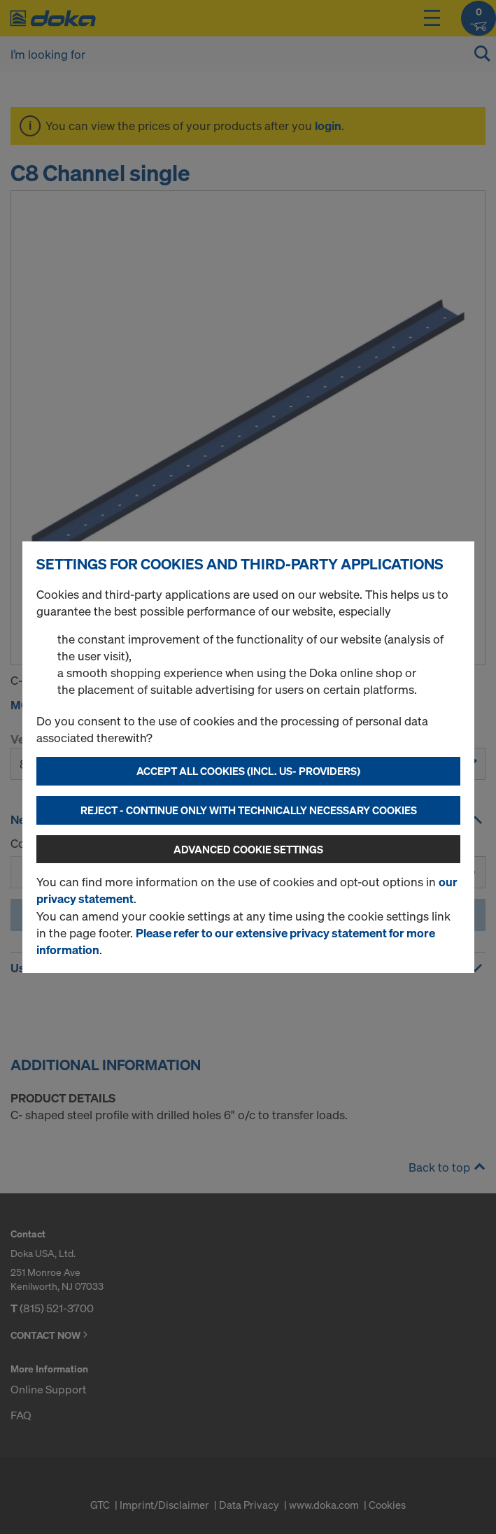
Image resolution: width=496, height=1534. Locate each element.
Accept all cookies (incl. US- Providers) (248, 771)
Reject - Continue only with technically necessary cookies (248, 810)
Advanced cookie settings (248, 849)
